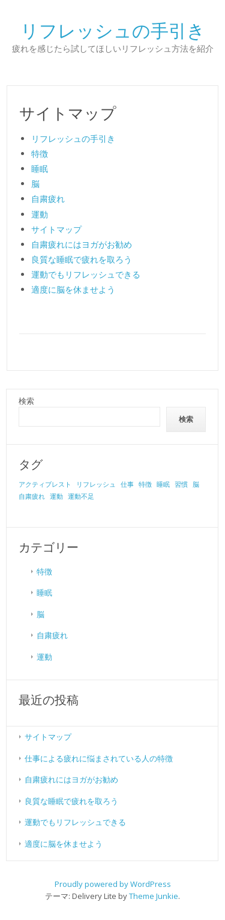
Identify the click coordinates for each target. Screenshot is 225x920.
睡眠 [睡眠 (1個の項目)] (163, 484)
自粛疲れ (48, 198)
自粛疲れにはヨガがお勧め (81, 244)
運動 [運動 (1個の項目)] (56, 496)
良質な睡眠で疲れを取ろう (81, 259)
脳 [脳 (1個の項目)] (196, 484)
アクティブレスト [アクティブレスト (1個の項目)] (45, 484)
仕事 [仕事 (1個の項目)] (127, 484)
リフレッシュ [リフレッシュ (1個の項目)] (96, 484)
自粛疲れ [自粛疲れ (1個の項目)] (32, 496)
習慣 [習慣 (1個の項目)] (181, 484)
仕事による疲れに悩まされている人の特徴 (99, 758)
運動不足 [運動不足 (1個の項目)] (81, 496)
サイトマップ (56, 229)
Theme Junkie (153, 896)
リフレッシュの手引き (73, 138)
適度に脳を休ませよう (73, 289)
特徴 (39, 153)
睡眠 (39, 168)
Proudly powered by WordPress (113, 884)
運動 (39, 214)
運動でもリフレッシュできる (85, 274)
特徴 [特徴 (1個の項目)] (145, 484)
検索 (26, 400)
